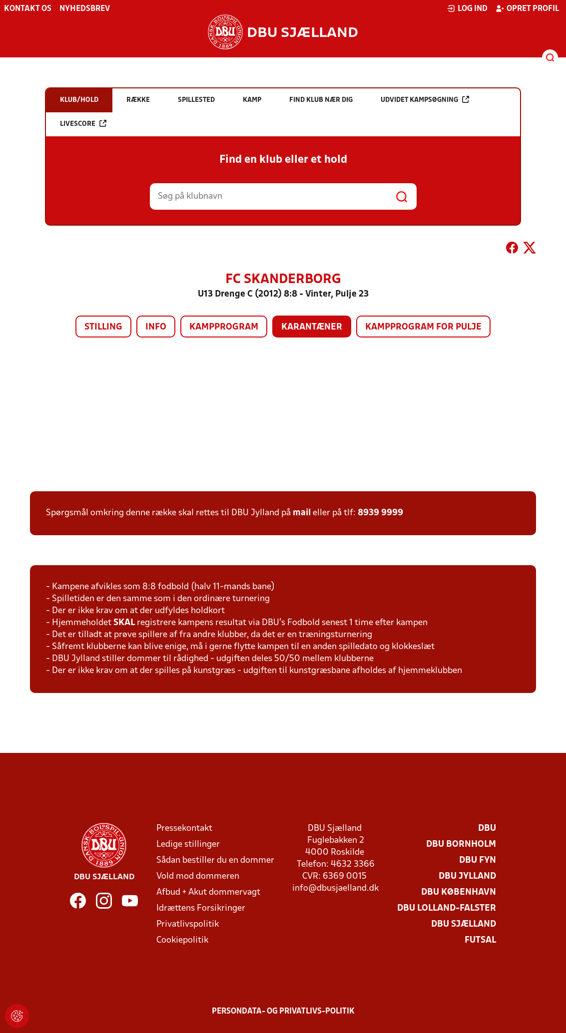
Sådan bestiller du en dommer (215, 860)
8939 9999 (380, 513)
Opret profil (527, 8)
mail (302, 513)
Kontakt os (27, 8)
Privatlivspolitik (187, 924)
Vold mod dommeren (197, 876)
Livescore (83, 123)
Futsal (480, 940)
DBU (487, 828)
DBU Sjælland (463, 924)
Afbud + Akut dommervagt (208, 892)
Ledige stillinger (188, 844)
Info (155, 327)
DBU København (458, 892)
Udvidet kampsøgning (425, 99)
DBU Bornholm (461, 844)
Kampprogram (223, 327)
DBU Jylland (467, 876)
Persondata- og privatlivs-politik (283, 1011)
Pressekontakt (184, 828)
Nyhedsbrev (84, 8)
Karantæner (311, 327)
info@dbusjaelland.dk (335, 888)
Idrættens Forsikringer (200, 908)
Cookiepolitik (182, 940)
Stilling (103, 327)
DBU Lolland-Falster (446, 908)
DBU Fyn (477, 860)
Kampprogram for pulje (423, 327)
